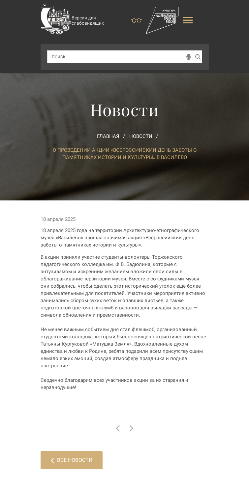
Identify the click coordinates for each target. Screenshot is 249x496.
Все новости (71, 460)
